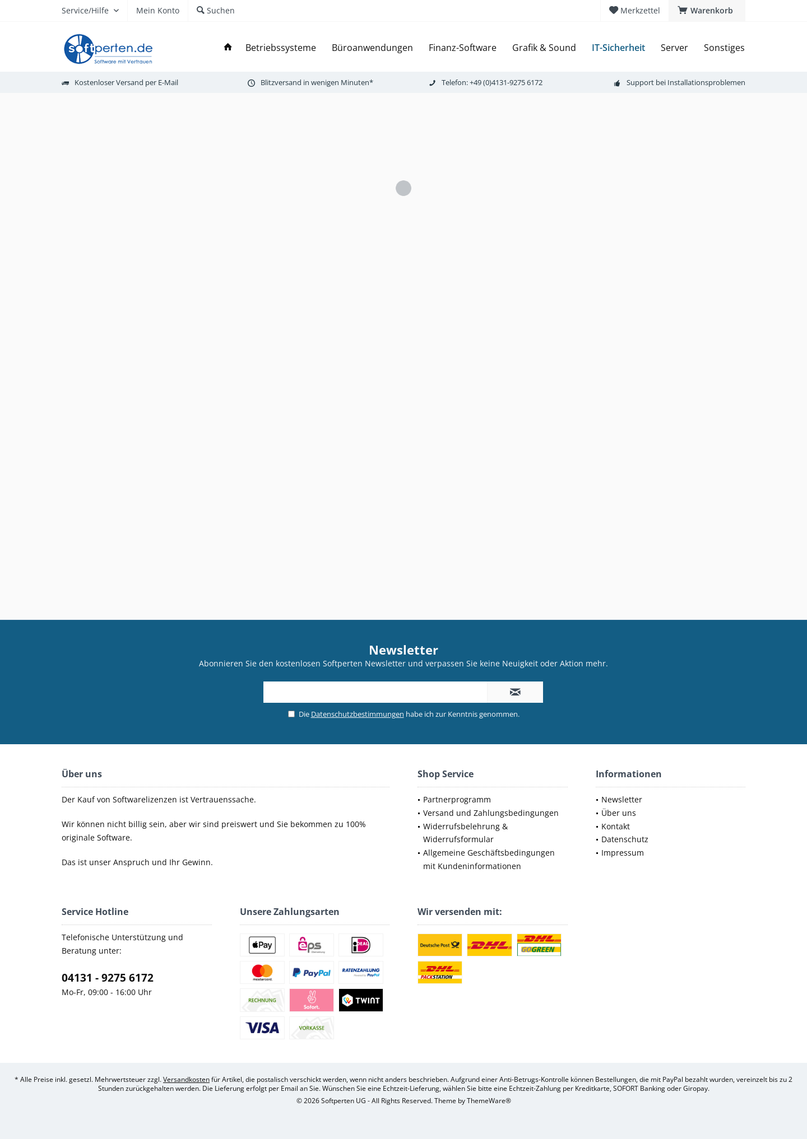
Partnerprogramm (457, 799)
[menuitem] (707, 10)
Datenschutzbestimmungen (357, 714)
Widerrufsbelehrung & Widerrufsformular (465, 833)
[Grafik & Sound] (544, 47)
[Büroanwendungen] (372, 47)
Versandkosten (186, 1079)
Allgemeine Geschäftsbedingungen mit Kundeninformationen (489, 859)
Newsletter (621, 799)
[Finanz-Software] (462, 47)
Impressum (622, 852)
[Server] (674, 47)
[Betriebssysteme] (281, 47)
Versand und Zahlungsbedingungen (491, 812)
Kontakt (615, 826)
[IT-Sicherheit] (618, 47)
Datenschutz (624, 839)
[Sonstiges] (724, 47)
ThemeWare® (489, 1100)
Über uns (618, 812)
